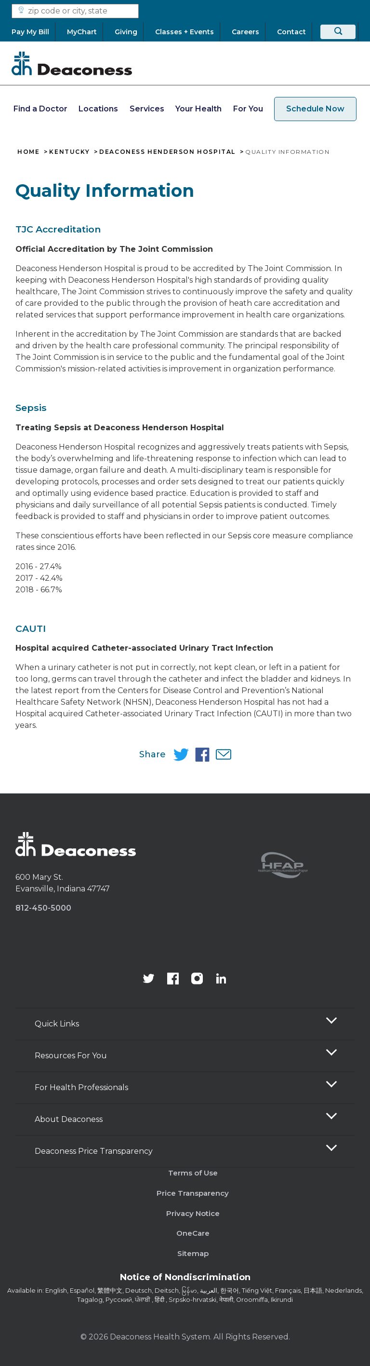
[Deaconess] (72, 63)
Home (28, 152)
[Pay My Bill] (33, 31)
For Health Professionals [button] (81, 1087)
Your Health (198, 108)
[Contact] (291, 31)
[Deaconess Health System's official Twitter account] (149, 979)
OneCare (193, 1233)
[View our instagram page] (197, 979)
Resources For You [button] (71, 1055)
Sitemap (193, 1253)
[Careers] (245, 31)
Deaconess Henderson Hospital (167, 152)
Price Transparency (193, 1193)
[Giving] (126, 31)
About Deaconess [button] (69, 1119)
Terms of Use (193, 1172)
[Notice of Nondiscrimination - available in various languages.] (185, 1279)
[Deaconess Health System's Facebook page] (173, 979)
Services (147, 108)
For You (248, 108)
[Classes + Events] (184, 31)
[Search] (338, 32)
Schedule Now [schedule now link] (315, 108)
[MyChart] (82, 31)
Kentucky (69, 152)
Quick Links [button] (57, 1023)
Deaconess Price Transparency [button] (94, 1151)
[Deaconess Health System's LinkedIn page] (221, 979)
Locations (98, 108)
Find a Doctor (40, 108)
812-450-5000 (43, 908)
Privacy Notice (193, 1213)
